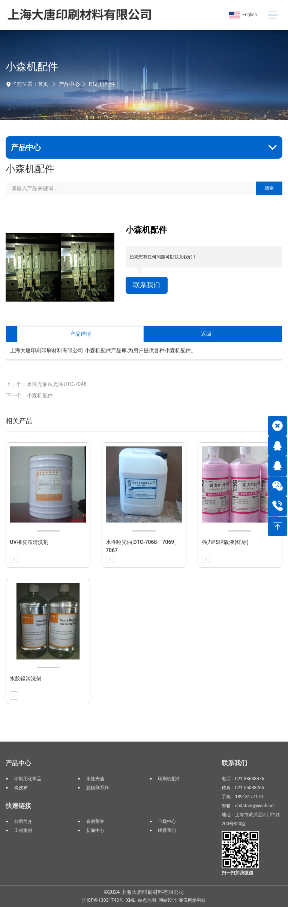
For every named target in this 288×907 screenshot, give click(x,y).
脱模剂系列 (97, 787)
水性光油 (95, 778)
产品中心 (69, 84)
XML (130, 900)
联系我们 (146, 285)
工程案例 (23, 830)
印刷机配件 (102, 84)
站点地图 (147, 900)
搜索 (269, 188)
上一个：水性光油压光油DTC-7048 (46, 384)
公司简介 (23, 821)
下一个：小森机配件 (29, 395)
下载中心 (167, 821)
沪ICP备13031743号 (102, 900)
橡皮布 (21, 787)
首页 (43, 84)
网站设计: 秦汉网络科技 (182, 900)
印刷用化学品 (27, 778)
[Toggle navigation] (273, 15)
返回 (206, 334)
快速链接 (18, 805)
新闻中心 (95, 830)
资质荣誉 (95, 821)
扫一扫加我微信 (237, 872)
